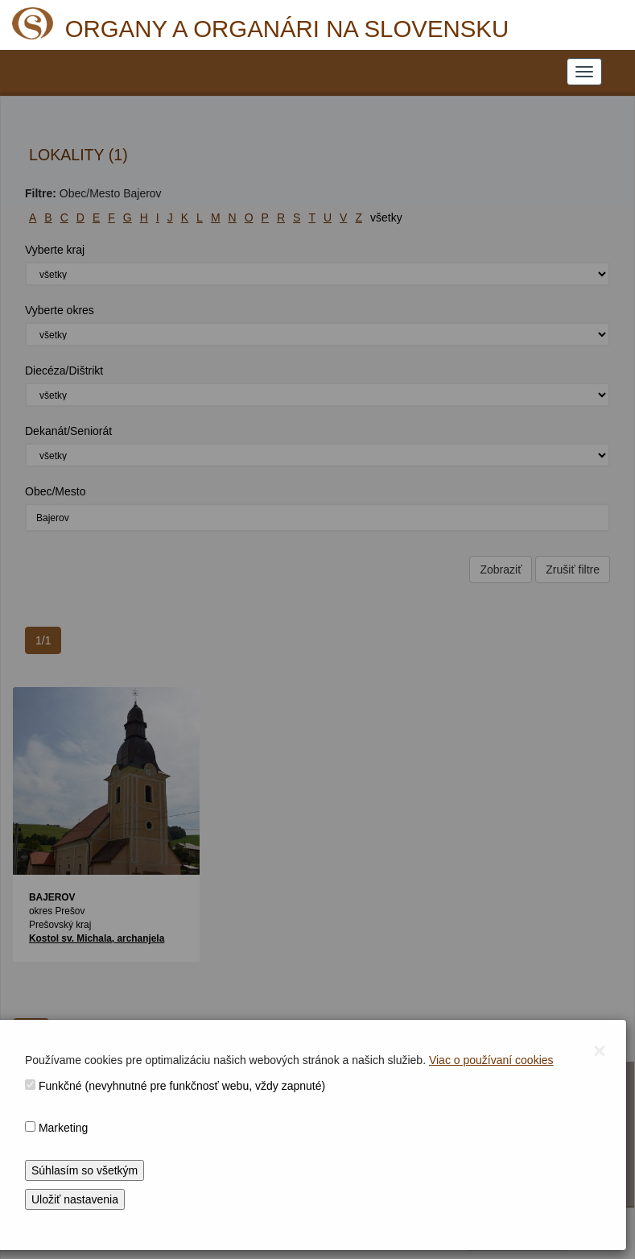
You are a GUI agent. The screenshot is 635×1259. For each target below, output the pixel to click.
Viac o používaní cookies (491, 1060)
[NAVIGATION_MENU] (584, 71)
